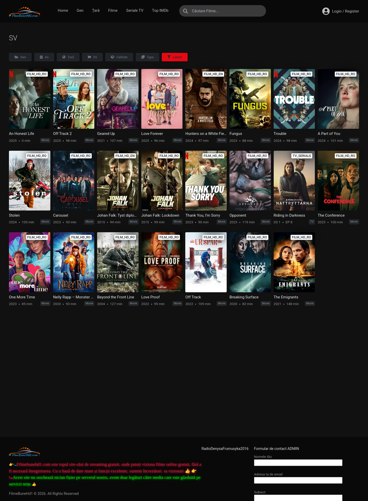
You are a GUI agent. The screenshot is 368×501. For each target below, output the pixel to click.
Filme (113, 10)
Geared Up (106, 133)
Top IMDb (160, 10)
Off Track (193, 297)
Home (63, 10)
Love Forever (152, 133)
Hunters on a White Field (206, 133)
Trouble (280, 133)
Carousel (60, 215)
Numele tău (298, 459)
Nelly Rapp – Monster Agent (74, 297)
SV (92, 57)
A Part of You (329, 133)
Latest (174, 57)
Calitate (119, 57)
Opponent (237, 215)
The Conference (331, 215)
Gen (80, 10)
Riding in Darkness (289, 215)
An (44, 57)
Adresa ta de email (298, 477)
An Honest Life (21, 133)
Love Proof (150, 297)
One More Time (22, 297)
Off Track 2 (62, 133)
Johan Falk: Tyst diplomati (118, 215)
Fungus (235, 133)
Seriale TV (134, 10)
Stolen (14, 215)
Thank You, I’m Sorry (202, 215)
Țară (95, 10)
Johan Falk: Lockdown (160, 215)
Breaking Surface (244, 297)
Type (147, 57)
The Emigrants (286, 297)
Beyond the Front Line (115, 297)
